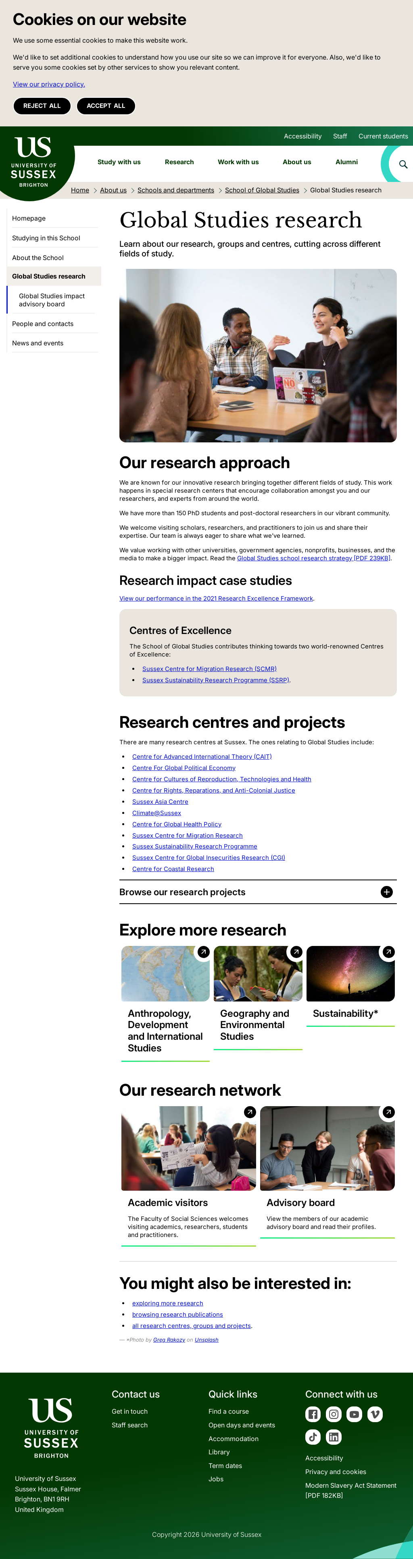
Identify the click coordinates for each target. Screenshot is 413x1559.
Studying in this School (46, 238)
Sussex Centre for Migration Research (187, 835)
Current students (383, 136)
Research (179, 162)
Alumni (347, 162)
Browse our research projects (182, 891)
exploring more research (167, 1303)
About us (297, 162)
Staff (340, 136)
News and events (37, 343)
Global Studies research (49, 276)
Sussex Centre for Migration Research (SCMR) (209, 669)
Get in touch (130, 1411)
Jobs (216, 1479)
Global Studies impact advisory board (52, 300)
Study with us (119, 162)
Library (219, 1452)
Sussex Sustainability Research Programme (194, 846)
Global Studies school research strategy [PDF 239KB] (313, 558)
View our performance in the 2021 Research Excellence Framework (216, 598)
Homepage (29, 218)
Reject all (42, 105)
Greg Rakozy (169, 1339)
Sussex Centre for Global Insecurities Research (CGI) (208, 857)
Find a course (229, 1411)
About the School (38, 258)
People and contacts (42, 324)
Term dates (225, 1466)
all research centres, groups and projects (191, 1326)
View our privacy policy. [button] (49, 84)
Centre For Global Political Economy (184, 768)
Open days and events (242, 1425)
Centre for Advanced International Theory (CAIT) (202, 756)
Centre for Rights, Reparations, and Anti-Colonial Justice (213, 790)
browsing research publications (177, 1314)
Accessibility (303, 136)
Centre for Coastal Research (173, 869)
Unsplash (207, 1339)
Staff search (130, 1425)
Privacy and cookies (335, 1472)
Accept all (106, 105)
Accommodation (234, 1439)
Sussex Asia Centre (160, 801)
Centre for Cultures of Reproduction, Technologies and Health (221, 779)
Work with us (238, 162)
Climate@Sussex (156, 813)
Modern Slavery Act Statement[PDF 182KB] (350, 1490)
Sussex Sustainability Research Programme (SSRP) (215, 680)
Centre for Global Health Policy (176, 824)
